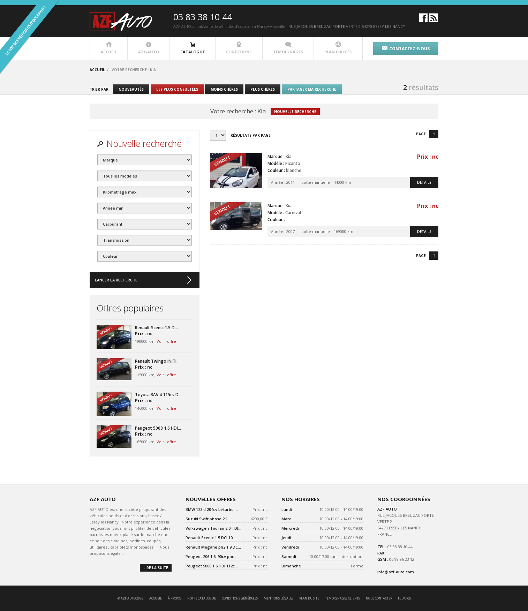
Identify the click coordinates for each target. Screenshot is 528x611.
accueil (108, 48)
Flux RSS (404, 598)
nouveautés (131, 89)
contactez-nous (406, 49)
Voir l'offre (166, 341)
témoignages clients (342, 598)
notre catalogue (201, 598)
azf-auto (148, 48)
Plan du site (309, 598)
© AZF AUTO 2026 (130, 598)
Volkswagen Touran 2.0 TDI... (213, 528)
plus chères (262, 89)
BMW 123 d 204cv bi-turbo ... (212, 509)
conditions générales (240, 598)
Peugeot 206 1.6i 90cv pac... (211, 556)
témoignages (288, 48)
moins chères (224, 89)
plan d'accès (338, 48)
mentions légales (278, 598)
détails (424, 182)
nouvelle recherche (295, 111)
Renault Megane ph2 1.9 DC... (213, 547)
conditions (239, 48)
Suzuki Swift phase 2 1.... (209, 518)
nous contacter (379, 598)
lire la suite (155, 567)
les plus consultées (177, 89)
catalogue (192, 48)
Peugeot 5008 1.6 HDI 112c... (212, 565)
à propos (174, 598)
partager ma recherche (311, 89)
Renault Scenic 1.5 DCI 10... (211, 537)
